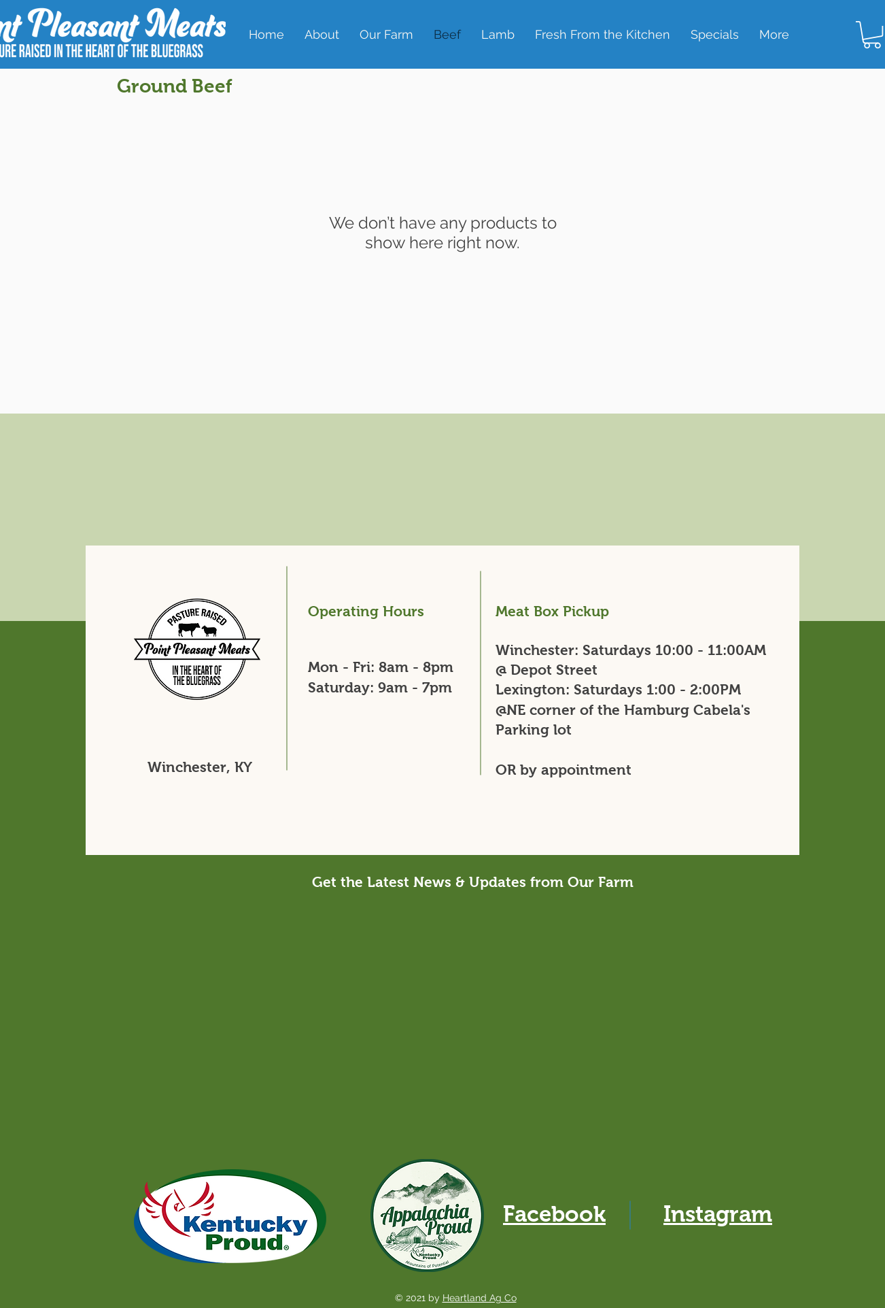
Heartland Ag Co (479, 1297)
